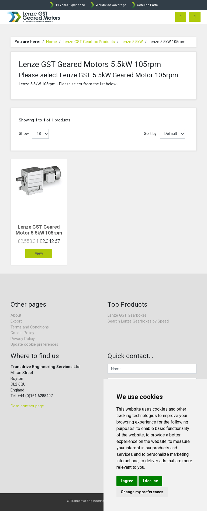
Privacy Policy (23, 339)
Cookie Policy (22, 333)
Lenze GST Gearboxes (127, 315)
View (39, 253)
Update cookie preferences (34, 344)
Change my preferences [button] (142, 492)
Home (51, 42)
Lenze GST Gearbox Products (89, 42)
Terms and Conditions (30, 327)
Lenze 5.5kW (132, 42)
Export (16, 321)
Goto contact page (27, 406)
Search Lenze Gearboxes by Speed (138, 321)
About (16, 315)
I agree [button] (127, 481)
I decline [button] (150, 481)
